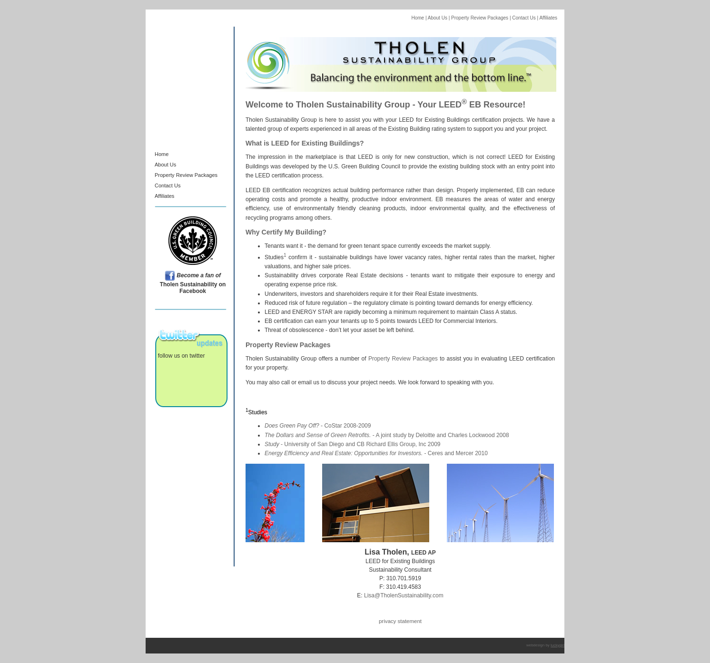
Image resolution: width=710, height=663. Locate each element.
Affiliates (548, 17)
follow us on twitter (180, 355)
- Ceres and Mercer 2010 (376, 453)
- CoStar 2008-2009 (318, 425)
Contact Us (523, 17)
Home (417, 17)
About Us (437, 17)
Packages (206, 175)
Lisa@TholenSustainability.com (404, 595)
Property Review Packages (479, 17)
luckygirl (557, 645)
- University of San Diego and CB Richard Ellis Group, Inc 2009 (353, 444)
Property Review (175, 175)
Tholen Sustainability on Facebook (193, 283)
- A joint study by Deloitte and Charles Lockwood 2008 (387, 435)
